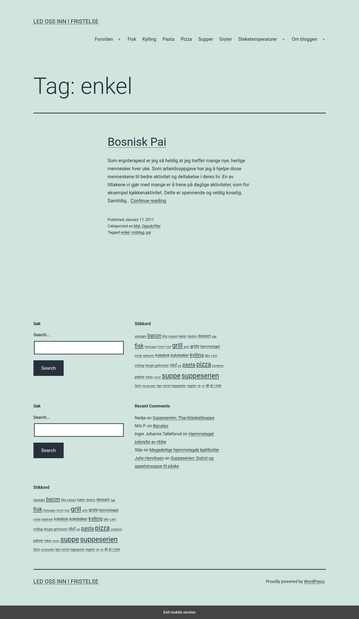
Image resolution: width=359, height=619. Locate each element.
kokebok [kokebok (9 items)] (162, 355)
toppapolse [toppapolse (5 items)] (179, 385)
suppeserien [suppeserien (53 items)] (200, 376)
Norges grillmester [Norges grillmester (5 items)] (157, 365)
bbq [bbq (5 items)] (164, 336)
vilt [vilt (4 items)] (199, 385)
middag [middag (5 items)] (139, 365)
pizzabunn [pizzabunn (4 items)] (218, 365)
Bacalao (160, 425)
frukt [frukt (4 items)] (168, 346)
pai (148, 232)
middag (138, 232)
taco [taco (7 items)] (138, 385)
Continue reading (148, 201)
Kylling (149, 39)
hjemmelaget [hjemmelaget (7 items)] (210, 346)
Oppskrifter (151, 226)
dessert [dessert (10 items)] (204, 335)
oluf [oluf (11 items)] (173, 365)
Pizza (186, 39)
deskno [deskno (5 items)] (192, 336)
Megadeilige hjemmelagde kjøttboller (184, 449)
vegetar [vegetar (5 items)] (191, 385)
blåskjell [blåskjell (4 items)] (172, 336)
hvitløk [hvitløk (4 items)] (138, 355)
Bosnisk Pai (137, 142)
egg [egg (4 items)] (214, 336)
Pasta (168, 39)
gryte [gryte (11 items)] (194, 346)
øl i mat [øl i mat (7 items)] (215, 385)
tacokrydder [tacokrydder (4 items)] (149, 385)
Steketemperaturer (257, 39)
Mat (137, 226)
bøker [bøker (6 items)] (182, 336)
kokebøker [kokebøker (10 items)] (180, 355)
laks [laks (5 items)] (207, 355)
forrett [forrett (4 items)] (161, 346)
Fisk (132, 39)
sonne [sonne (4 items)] (157, 377)
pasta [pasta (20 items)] (188, 365)
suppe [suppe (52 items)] (171, 376)
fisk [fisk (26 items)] (139, 345)
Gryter (225, 39)
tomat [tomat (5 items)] (166, 385)
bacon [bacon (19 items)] (154, 335)
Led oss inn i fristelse (66, 21)
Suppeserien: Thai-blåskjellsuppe (184, 417)
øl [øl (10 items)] (207, 385)
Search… (41, 334)
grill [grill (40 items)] (177, 345)
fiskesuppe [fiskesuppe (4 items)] (151, 346)
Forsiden (104, 39)
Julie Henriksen (149, 458)
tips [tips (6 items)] (159, 385)
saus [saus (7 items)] (149, 377)
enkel (125, 232)
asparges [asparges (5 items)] (141, 336)
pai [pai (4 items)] (179, 365)
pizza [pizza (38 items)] (203, 364)
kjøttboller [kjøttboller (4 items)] (148, 355)
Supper (205, 39)
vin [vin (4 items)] (203, 385)
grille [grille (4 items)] (186, 346)
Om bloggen (304, 39)
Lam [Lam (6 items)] (214, 355)
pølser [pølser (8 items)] (140, 377)
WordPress (314, 581)
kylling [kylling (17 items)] (197, 355)
